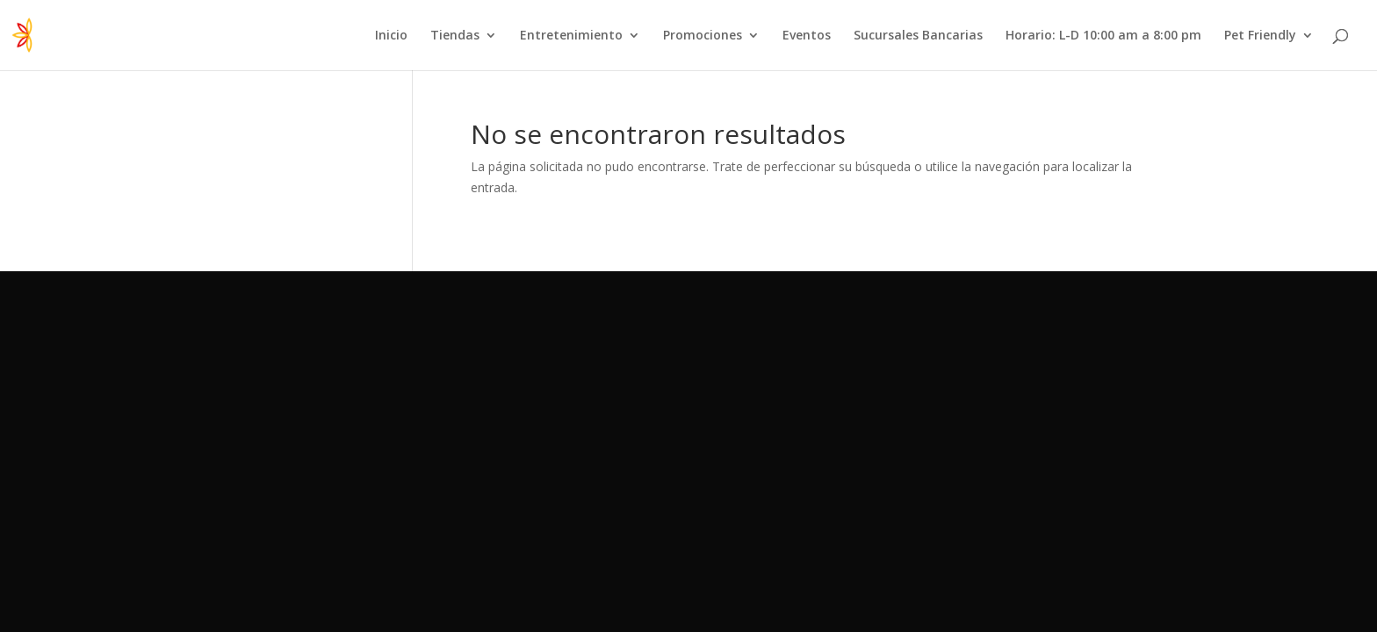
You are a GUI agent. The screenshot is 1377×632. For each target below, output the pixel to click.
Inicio (391, 36)
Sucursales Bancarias (918, 36)
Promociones (702, 36)
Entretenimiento (571, 36)
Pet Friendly (1260, 36)
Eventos (806, 36)
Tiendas (454, 36)
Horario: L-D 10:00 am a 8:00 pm (1103, 36)
